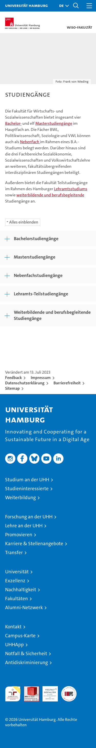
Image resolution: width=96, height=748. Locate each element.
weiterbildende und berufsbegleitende (50, 195)
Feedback (13, 377)
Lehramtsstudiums (70, 189)
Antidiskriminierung (26, 662)
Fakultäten (16, 598)
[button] (62, 6)
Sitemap (12, 388)
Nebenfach (30, 141)
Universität (17, 571)
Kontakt (13, 626)
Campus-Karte (20, 635)
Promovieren (18, 534)
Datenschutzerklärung (25, 383)
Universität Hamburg (26, 5)
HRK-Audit (47, 691)
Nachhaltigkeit (20, 589)
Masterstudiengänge (53, 123)
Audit (29, 688)
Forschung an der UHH (28, 516)
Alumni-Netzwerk (24, 607)
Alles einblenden (23, 222)
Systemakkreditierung (69, 688)
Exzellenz (15, 580)
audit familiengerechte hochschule (12, 693)
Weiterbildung (20, 497)
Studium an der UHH (27, 479)
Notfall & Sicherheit (26, 653)
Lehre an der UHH (23, 525)
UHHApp (14, 644)
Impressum (41, 377)
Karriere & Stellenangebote (34, 543)
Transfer (14, 552)
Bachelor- (13, 123)
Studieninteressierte (27, 488)
